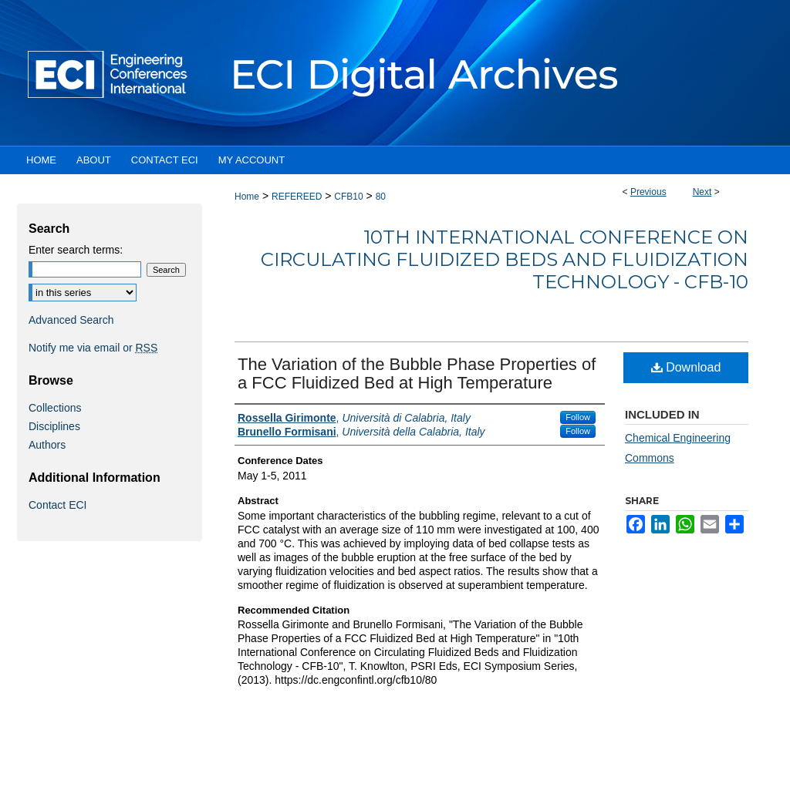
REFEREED (297, 196)
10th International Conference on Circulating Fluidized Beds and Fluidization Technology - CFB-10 (504, 259)
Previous (648, 192)
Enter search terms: (76, 250)
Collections (55, 408)
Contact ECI (57, 505)
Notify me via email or (93, 347)
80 (381, 196)
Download (686, 367)
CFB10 (348, 196)
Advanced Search (71, 320)
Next (702, 192)
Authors (47, 445)
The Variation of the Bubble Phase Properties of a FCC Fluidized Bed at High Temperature (417, 373)
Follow (577, 417)
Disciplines (54, 426)
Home (247, 196)
